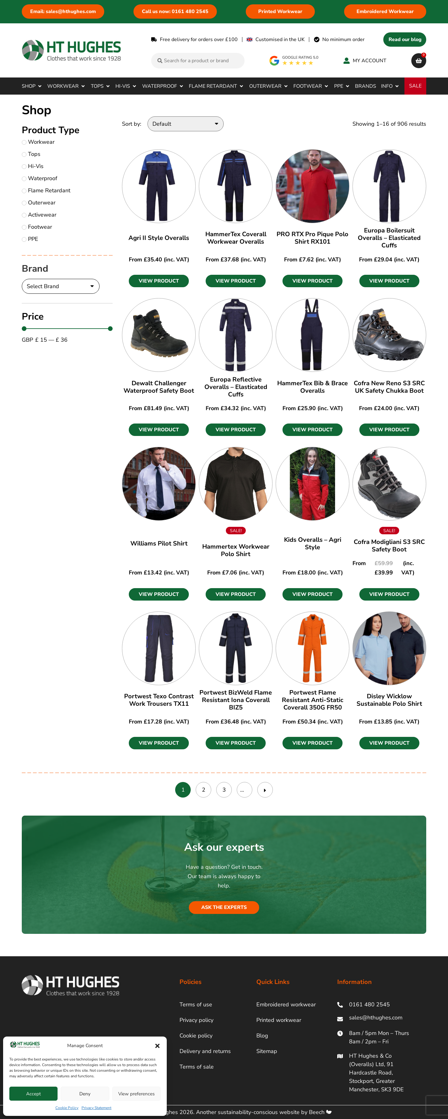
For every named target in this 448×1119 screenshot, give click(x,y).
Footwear (37, 227)
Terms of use (196, 1004)
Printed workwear (278, 1020)
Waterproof (39, 178)
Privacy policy (196, 1020)
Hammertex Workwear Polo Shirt (235, 550)
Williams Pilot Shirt (159, 543)
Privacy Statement (96, 1107)
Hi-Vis (33, 166)
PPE (30, 239)
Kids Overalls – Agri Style (312, 543)
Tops (31, 154)
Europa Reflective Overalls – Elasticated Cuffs (235, 387)
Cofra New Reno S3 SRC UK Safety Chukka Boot (389, 387)
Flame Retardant (46, 190)
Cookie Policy (66, 1107)
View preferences (136, 1094)
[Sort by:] (185, 123)
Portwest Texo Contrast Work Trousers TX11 (159, 700)
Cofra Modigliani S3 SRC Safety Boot (389, 546)
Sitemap (266, 1051)
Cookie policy (196, 1035)
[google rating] (294, 61)
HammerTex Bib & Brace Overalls (312, 387)
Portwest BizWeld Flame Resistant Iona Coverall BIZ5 (235, 700)
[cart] (418, 60)
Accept (33, 1094)
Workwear (38, 142)
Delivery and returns (205, 1051)
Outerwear (38, 202)
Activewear (39, 214)
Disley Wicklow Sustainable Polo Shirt (389, 700)
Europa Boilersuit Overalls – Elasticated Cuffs (389, 238)
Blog (262, 1035)
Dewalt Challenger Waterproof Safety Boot (159, 387)
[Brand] (61, 286)
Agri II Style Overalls (158, 238)
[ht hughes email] (377, 1019)
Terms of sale (197, 1066)
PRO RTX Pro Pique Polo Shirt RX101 (312, 238)
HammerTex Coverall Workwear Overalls (235, 238)
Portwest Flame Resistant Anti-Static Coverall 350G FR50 (312, 700)
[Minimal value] (67, 328)
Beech (320, 1112)
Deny (85, 1094)
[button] (157, 1046)
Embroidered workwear (286, 1004)
